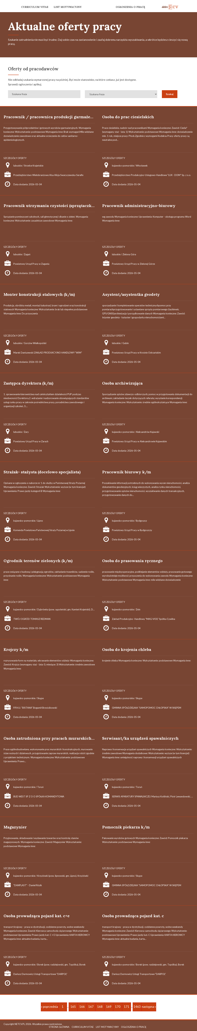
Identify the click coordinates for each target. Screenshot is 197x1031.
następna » (149, 1006)
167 (91, 1006)
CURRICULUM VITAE (34, 7)
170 (117, 1006)
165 (73, 1006)
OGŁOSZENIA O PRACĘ (130, 7)
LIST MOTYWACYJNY (67, 7)
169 (108, 1006)
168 (100, 1006)
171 (126, 1006)
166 (82, 1006)
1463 (137, 1006)
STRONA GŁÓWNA (59, 1026)
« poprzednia (49, 1006)
